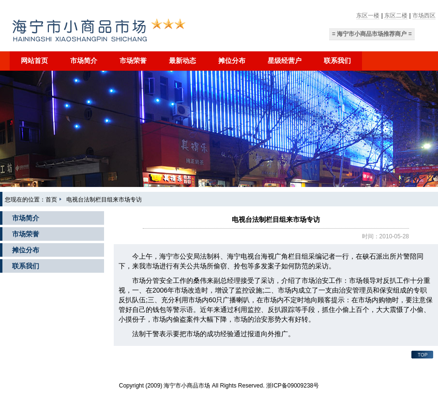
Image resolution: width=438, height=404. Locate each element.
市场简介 (83, 60)
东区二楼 (396, 15)
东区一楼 (367, 15)
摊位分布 (231, 60)
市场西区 (424, 15)
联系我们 (337, 60)
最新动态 (182, 60)
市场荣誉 (133, 60)
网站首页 (34, 60)
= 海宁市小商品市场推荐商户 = (372, 34)
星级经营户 (285, 60)
